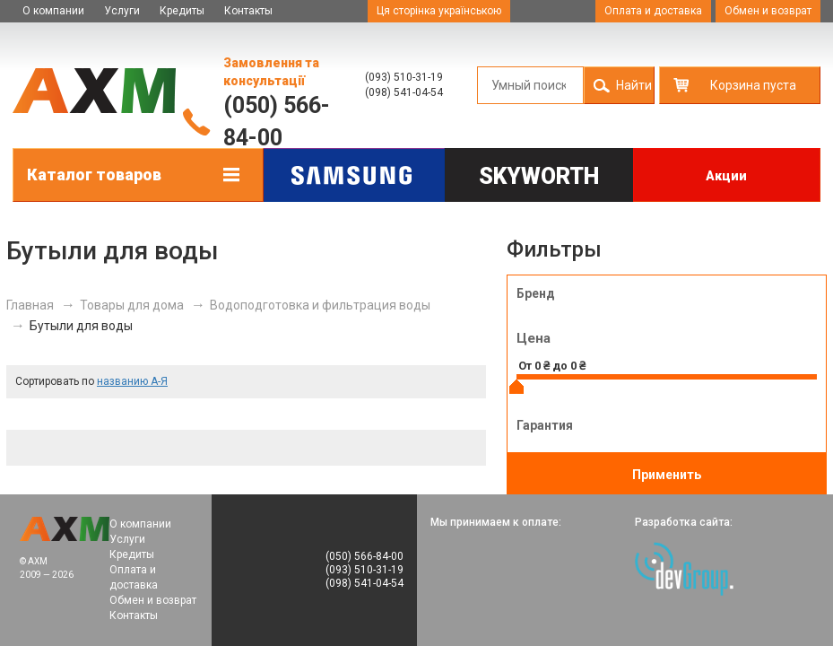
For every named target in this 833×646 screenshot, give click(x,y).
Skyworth (539, 176)
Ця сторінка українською (439, 10)
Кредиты (182, 10)
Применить (666, 474)
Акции (726, 176)
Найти (634, 85)
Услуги (122, 10)
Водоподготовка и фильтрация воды (320, 305)
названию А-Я (132, 381)
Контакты (248, 10)
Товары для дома (132, 305)
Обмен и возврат (768, 10)
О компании (53, 10)
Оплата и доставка (653, 10)
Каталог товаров (94, 174)
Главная (30, 305)
